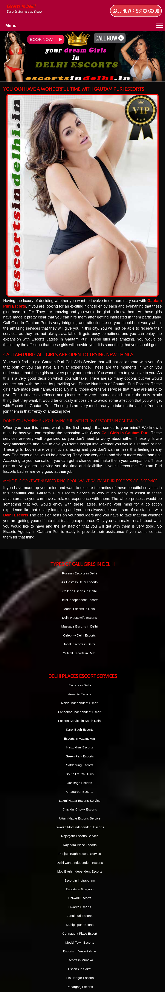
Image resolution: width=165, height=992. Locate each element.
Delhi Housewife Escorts (79, 617)
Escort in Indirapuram (79, 880)
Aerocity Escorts (79, 694)
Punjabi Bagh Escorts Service (79, 853)
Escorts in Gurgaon (79, 889)
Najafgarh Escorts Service (79, 836)
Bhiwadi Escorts (79, 898)
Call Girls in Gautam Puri (125, 433)
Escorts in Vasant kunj (79, 738)
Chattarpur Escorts (79, 791)
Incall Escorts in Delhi (79, 644)
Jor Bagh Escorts (79, 783)
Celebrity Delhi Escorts (79, 635)
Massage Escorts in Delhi (79, 626)
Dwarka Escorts (80, 907)
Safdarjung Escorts (79, 765)
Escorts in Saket (79, 969)
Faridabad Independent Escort (79, 712)
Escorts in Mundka (79, 960)
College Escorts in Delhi (79, 591)
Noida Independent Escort (79, 703)
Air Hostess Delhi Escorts (79, 582)
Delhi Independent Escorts (79, 600)
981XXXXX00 (147, 10)
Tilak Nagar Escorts (80, 978)
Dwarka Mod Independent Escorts (79, 827)
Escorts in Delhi (42, 9)
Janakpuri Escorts (79, 916)
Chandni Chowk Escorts (80, 809)
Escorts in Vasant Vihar (79, 951)
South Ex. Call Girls (80, 774)
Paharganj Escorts (80, 987)
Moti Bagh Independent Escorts (79, 871)
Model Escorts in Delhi (79, 609)
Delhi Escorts (15, 515)
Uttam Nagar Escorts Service (79, 818)
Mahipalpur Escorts (79, 925)
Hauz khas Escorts (79, 747)
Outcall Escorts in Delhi (79, 653)
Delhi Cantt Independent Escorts (80, 862)
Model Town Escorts (79, 942)
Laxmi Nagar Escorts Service (79, 800)
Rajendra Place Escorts (80, 845)
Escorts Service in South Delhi (79, 721)
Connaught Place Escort (79, 933)
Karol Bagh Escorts (79, 729)
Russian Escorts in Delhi (79, 573)
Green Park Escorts (80, 756)
